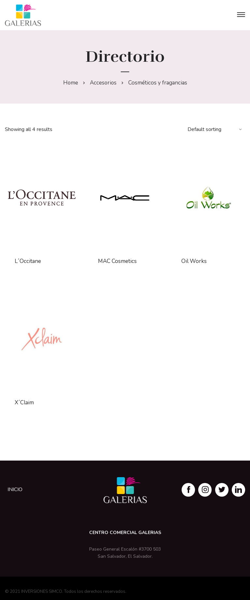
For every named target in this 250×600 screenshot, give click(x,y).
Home (70, 82)
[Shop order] (215, 129)
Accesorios (103, 82)
